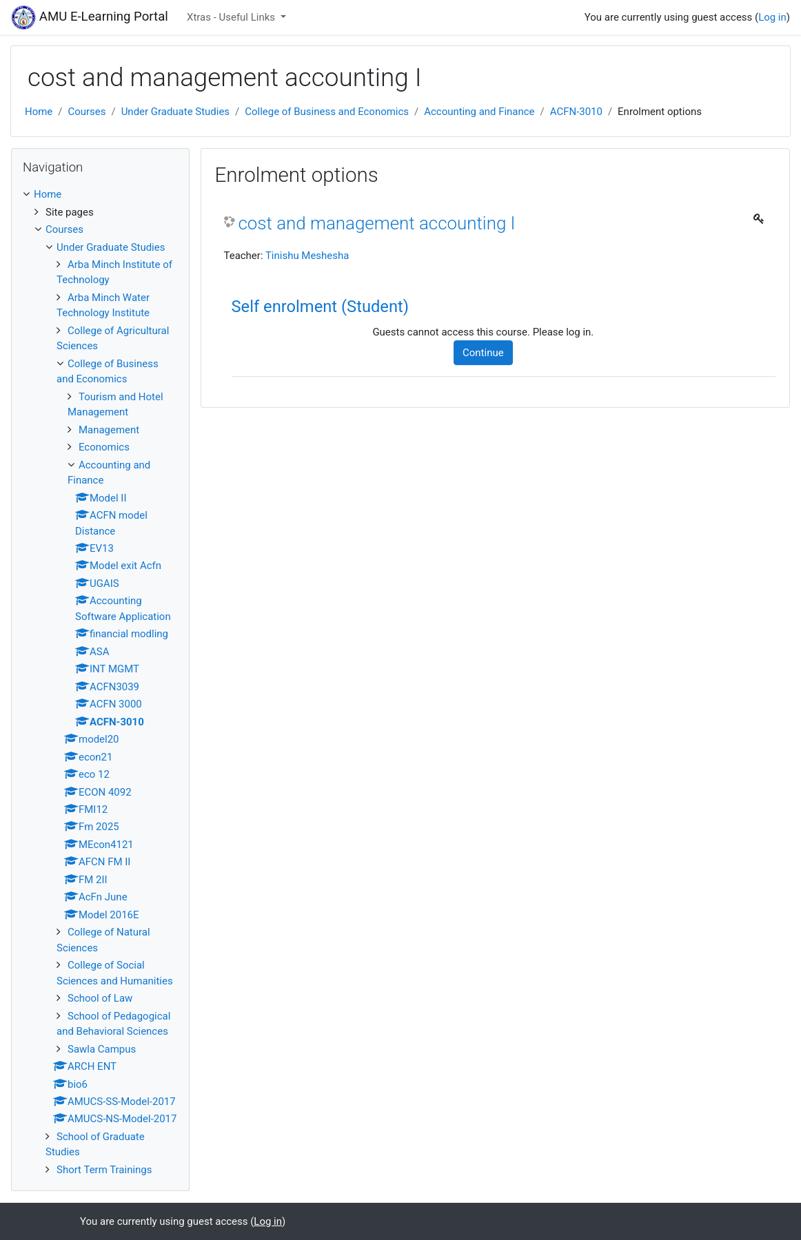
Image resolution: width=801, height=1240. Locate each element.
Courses (86, 111)
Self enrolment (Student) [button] (320, 306)
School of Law (100, 998)
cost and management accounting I (377, 223)
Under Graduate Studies (175, 111)
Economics (104, 447)
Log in (772, 17)
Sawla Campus (102, 1049)
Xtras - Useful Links (232, 17)
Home (38, 111)
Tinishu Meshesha (307, 255)
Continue (483, 353)
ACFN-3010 (576, 111)
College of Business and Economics (327, 111)
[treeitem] (100, 194)
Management (109, 430)
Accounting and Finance (479, 111)
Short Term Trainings (104, 1170)
